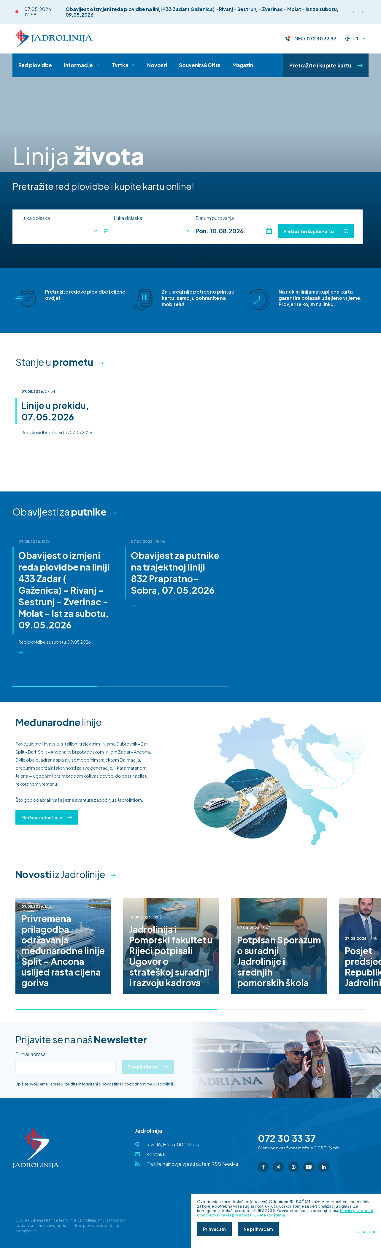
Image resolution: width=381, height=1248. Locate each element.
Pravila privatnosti (356, 1210)
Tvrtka (120, 65)
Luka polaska (35, 218)
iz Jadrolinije (60, 874)
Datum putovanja (215, 218)
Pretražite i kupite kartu (326, 65)
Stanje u (54, 362)
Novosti (157, 65)
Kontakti (155, 1154)
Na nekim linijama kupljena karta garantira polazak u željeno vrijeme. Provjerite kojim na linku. (320, 298)
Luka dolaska (128, 218)
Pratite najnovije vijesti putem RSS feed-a (192, 1164)
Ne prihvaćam (258, 1229)
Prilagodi (365, 1232)
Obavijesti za (59, 512)
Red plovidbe (35, 65)
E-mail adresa (30, 1054)
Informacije (78, 65)
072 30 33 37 (321, 38)
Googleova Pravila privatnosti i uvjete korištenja (241, 1215)
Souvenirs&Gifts (199, 65)
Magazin (242, 65)
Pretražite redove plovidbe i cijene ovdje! (85, 295)
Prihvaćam (214, 1229)
